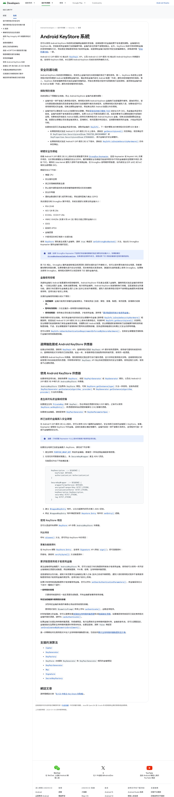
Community (97, 3)
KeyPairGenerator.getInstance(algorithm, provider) (66, 389)
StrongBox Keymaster (98, 156)
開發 (61, 3)
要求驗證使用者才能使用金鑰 (115, 313)
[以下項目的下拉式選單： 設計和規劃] (53, 3)
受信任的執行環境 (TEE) (100, 111)
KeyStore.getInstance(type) (100, 386)
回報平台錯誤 (156, 792)
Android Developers (47, 28)
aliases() (49, 537)
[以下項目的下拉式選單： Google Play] (86, 3)
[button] (16, 29)
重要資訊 (28, 3)
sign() (103, 550)
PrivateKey (58, 404)
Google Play (77, 3)
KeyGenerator (111, 378)
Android (38, 792)
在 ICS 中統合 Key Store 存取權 (69, 694)
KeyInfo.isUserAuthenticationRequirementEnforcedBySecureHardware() (85, 331)
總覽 (4, 16)
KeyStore (73, 378)
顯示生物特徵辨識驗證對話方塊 (111, 632)
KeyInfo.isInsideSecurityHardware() (120, 141)
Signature (85, 550)
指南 (79, 28)
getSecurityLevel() (113, 131)
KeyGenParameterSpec (97, 412)
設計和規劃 (61, 28)
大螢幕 (84, 792)
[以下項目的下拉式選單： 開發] (66, 3)
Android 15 (109, 792)
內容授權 (65, 705)
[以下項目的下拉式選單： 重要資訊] (35, 3)
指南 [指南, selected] (15, 16)
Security (7, 10)
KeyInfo (94, 127)
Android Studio (162, 3)
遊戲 (60, 792)
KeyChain (73, 57)
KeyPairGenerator (92, 378)
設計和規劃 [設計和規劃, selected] (46, 3)
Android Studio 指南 (135, 792)
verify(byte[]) (62, 554)
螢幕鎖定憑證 (105, 614)
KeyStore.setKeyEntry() (52, 407)
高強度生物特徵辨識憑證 (83, 614)
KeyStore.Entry (63, 550)
